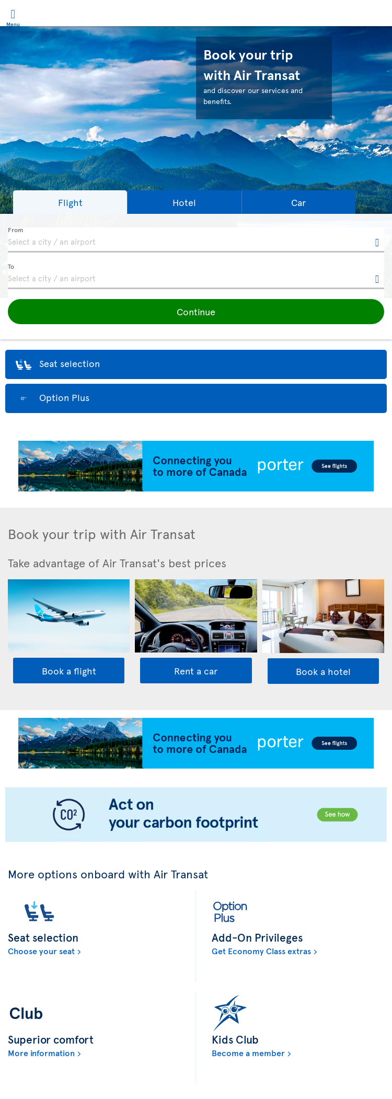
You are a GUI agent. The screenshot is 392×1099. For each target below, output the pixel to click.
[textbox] (196, 240)
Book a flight (69, 670)
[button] (70, 202)
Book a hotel (323, 671)
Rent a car (195, 670)
